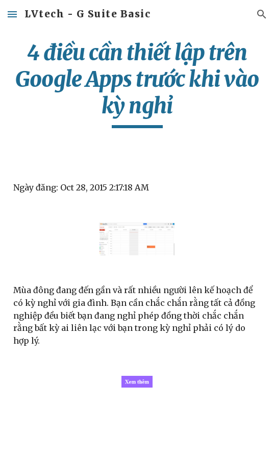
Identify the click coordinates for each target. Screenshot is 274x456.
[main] (137, 83)
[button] (12, 14)
